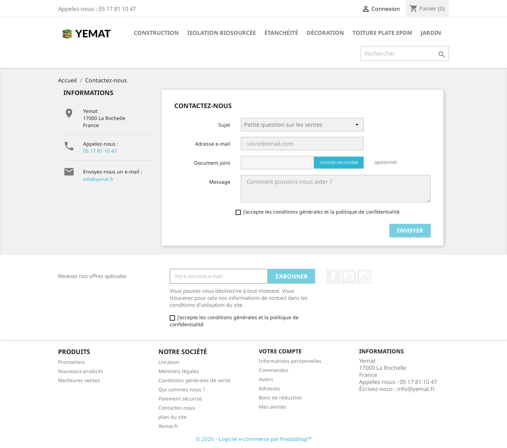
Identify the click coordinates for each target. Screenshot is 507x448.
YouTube (349, 277)
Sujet (224, 124)
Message (219, 181)
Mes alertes (272, 406)
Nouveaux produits (80, 371)
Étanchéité (281, 33)
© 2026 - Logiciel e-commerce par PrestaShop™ (254, 438)
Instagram (364, 277)
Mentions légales (178, 371)
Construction (156, 33)
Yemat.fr (168, 426)
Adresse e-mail (212, 143)
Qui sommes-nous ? (181, 389)
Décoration (325, 33)
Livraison (169, 362)
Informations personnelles (290, 361)
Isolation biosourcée (221, 33)
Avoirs (266, 379)
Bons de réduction (280, 397)
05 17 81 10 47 (100, 150)
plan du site (172, 417)
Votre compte (280, 351)
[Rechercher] (405, 53)
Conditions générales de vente (194, 380)
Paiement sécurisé (180, 398)
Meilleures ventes (79, 380)
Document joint (212, 162)
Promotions (71, 362)
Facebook (333, 277)
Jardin (431, 33)
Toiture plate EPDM (382, 33)
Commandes (273, 370)
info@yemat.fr (98, 179)
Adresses (269, 388)
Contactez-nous (176, 407)
